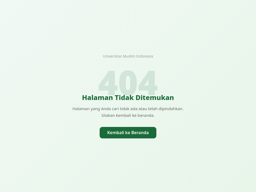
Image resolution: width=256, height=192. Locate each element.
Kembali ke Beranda (128, 132)
